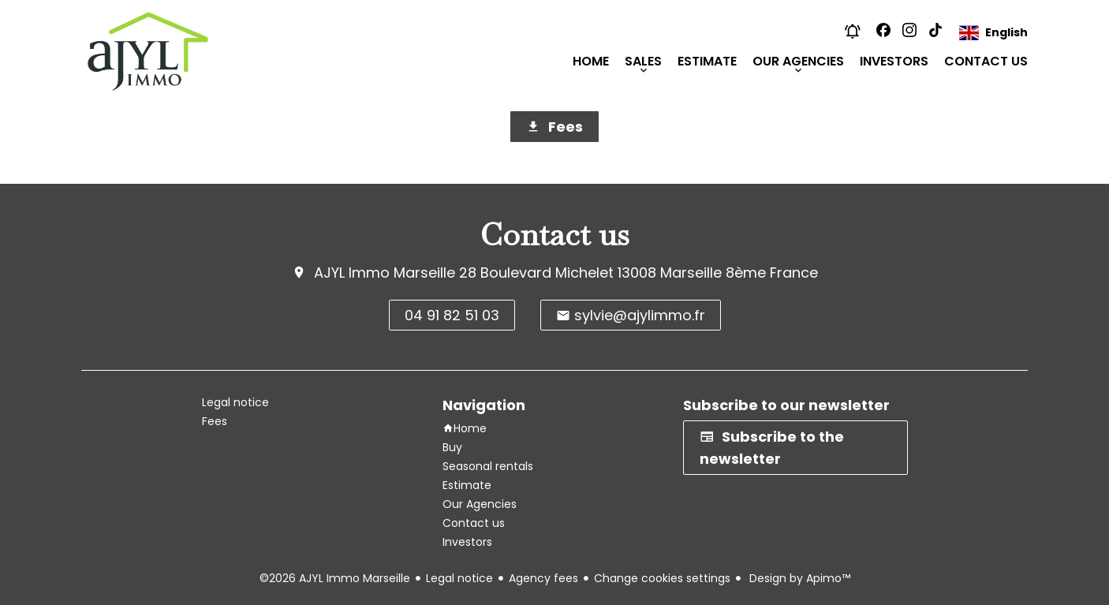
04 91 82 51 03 (452, 315)
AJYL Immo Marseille (384, 272)
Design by (798, 578)
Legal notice (459, 578)
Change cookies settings (662, 578)
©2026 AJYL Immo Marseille (335, 578)
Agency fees (543, 578)
